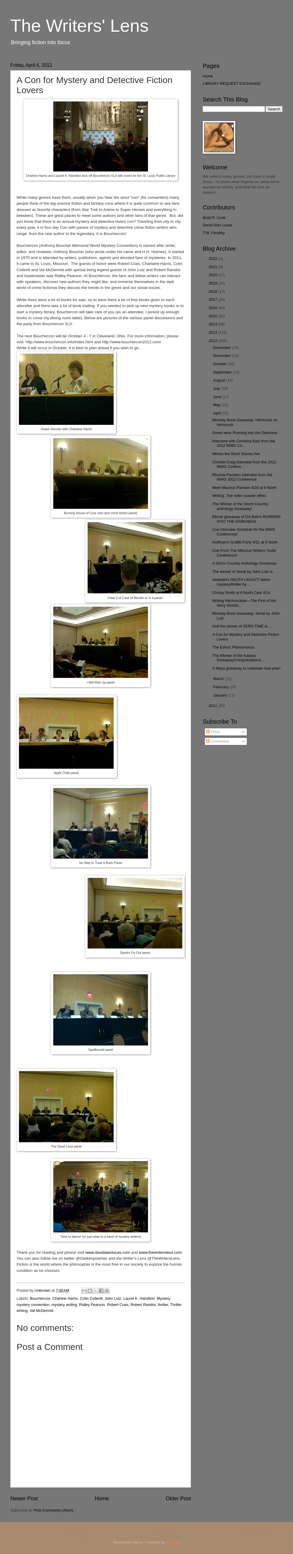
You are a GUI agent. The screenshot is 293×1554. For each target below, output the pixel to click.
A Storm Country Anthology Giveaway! (244, 563)
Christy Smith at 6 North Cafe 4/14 (241, 592)
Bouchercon (40, 1298)
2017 (213, 299)
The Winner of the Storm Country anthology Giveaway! (240, 506)
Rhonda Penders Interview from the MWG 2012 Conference (242, 477)
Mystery (163, 1298)
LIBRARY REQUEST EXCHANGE (232, 83)
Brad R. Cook (214, 217)
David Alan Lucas (217, 225)
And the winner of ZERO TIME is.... (242, 626)
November (222, 355)
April (217, 413)
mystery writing (64, 1304)
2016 (213, 308)
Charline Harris (65, 1298)
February (221, 687)
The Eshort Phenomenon (233, 647)
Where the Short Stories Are (236, 454)
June (218, 397)
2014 (213, 324)
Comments (217, 741)
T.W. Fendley (214, 233)
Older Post (178, 1498)
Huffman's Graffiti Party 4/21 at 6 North (245, 542)
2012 (213, 341)
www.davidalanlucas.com (107, 1252)
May (217, 405)
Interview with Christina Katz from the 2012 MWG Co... (243, 443)
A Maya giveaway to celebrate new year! (246, 668)
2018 (213, 291)
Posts (213, 732)
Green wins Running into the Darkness (244, 432)
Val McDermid (41, 1310)
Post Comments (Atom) (53, 1510)
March (219, 678)
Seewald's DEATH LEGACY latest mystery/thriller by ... (241, 581)
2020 (213, 275)
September (223, 372)
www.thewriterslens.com (160, 1252)
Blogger (172, 1542)
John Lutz (113, 1298)
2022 (213, 258)
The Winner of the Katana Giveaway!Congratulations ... (238, 657)
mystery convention (33, 1304)
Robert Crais (117, 1304)
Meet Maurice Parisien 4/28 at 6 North (244, 487)
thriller (163, 1304)
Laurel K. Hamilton (139, 1298)
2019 (213, 283)
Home (102, 1498)
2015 (213, 316)
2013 (213, 332)
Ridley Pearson (92, 1304)
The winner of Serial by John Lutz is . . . (245, 571)
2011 (213, 705)
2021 (213, 267)
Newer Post (24, 1498)
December (222, 347)
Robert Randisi (143, 1304)
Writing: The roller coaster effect (239, 495)
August (219, 380)
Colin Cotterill (91, 1298)
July (217, 388)
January (220, 695)
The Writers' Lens (79, 26)
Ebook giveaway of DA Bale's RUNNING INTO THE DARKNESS (246, 518)
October (220, 364)
